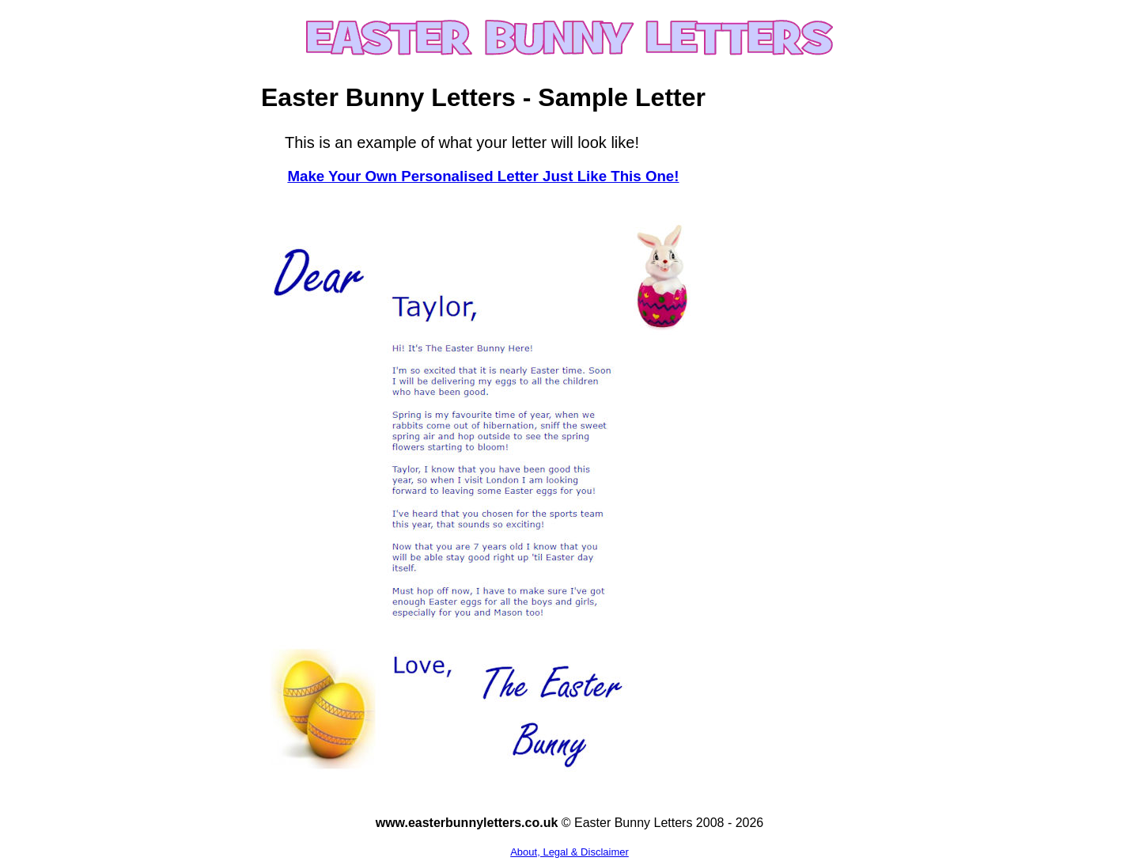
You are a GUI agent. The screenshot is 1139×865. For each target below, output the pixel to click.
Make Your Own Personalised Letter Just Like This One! (483, 176)
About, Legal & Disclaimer (569, 852)
